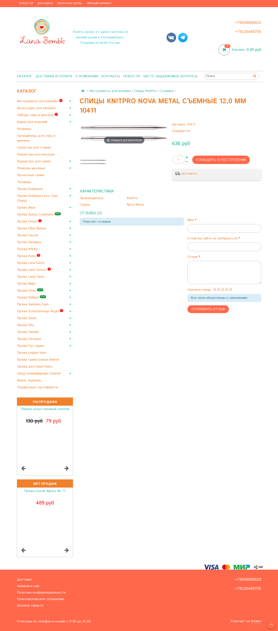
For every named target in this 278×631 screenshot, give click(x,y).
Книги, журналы (29, 380)
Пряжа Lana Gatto (31, 263)
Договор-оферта (30, 605)
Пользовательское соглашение (40, 599)
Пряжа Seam (27, 318)
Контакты (110, 76)
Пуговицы (25, 182)
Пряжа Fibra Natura (32, 228)
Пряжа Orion (30, 290)
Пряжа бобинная (30, 189)
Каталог (24, 76)
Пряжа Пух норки (31, 345)
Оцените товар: (199, 289)
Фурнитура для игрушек (36, 154)
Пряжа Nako (27, 283)
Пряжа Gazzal (28, 235)
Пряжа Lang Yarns (31, 276)
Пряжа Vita (26, 325)
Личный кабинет (99, 3)
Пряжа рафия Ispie (32, 352)
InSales (256, 621)
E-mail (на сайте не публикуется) (212, 238)
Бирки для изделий (32, 122)
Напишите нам (28, 586)
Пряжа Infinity (28, 249)
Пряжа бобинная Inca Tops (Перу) (37, 198)
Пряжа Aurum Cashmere (39, 214)
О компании (87, 76)
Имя (191, 220)
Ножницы (24, 128)
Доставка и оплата (54, 76)
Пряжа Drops (29, 221)
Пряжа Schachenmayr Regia (40, 311)
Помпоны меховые (31, 168)
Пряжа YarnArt (28, 332)
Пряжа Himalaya (29, 242)
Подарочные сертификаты (38, 387)
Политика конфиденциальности (41, 592)
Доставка (45, 3)
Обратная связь (69, 3)
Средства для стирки (34, 147)
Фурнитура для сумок (34, 161)
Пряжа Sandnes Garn (33, 304)
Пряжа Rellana (31, 297)
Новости (26, 3)
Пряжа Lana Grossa (34, 269)
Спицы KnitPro (145, 91)
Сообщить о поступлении (221, 159)
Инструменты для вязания (40, 101)
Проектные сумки (31, 175)
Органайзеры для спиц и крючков (36, 138)
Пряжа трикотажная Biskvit (38, 359)
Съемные (167, 91)
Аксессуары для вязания (36, 108)
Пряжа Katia (28, 256)
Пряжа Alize (26, 207)
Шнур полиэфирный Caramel (39, 373)
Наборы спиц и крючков (37, 115)
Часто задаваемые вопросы (170, 76)
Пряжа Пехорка (29, 339)
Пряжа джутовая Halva (35, 366)
